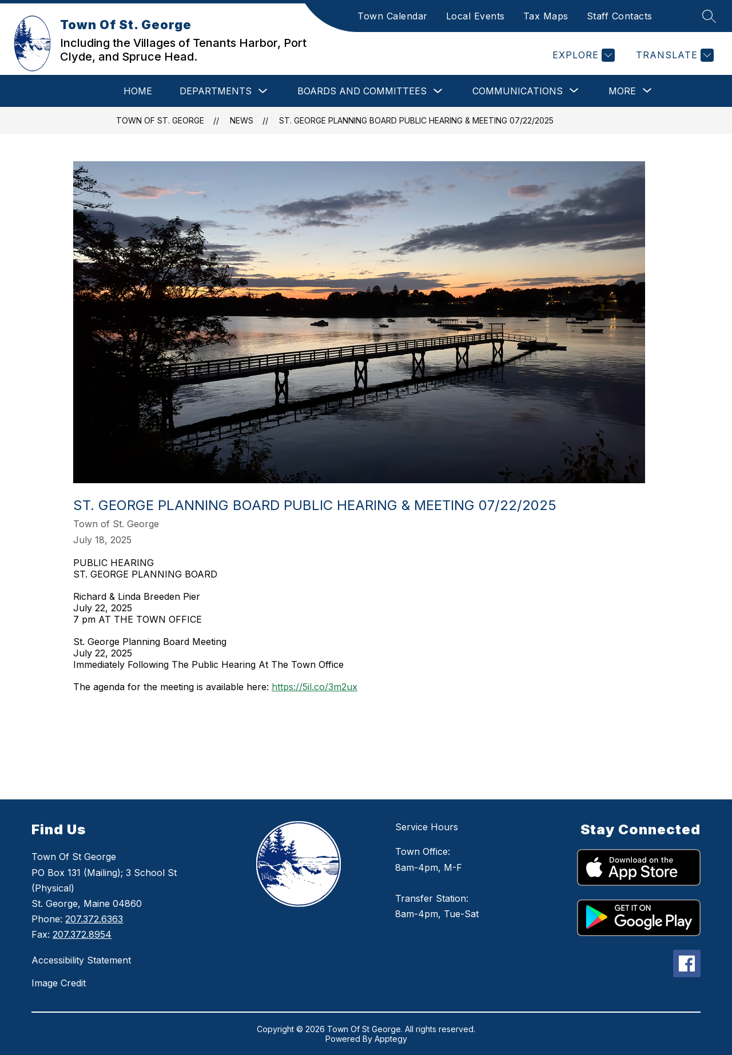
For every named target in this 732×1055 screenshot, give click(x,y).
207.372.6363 (94, 919)
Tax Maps (545, 16)
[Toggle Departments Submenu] (263, 91)
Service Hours (426, 827)
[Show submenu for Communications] (517, 91)
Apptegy (391, 1039)
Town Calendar (392, 16)
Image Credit (58, 983)
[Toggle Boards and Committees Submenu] (438, 91)
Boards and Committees (362, 91)
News (241, 120)
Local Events (475, 16)
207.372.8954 (82, 934)
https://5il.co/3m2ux (314, 686)
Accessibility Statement (81, 960)
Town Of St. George (160, 120)
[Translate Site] (673, 55)
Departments (216, 91)
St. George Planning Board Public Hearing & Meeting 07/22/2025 (416, 120)
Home (138, 91)
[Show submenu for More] (622, 91)
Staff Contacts (620, 16)
